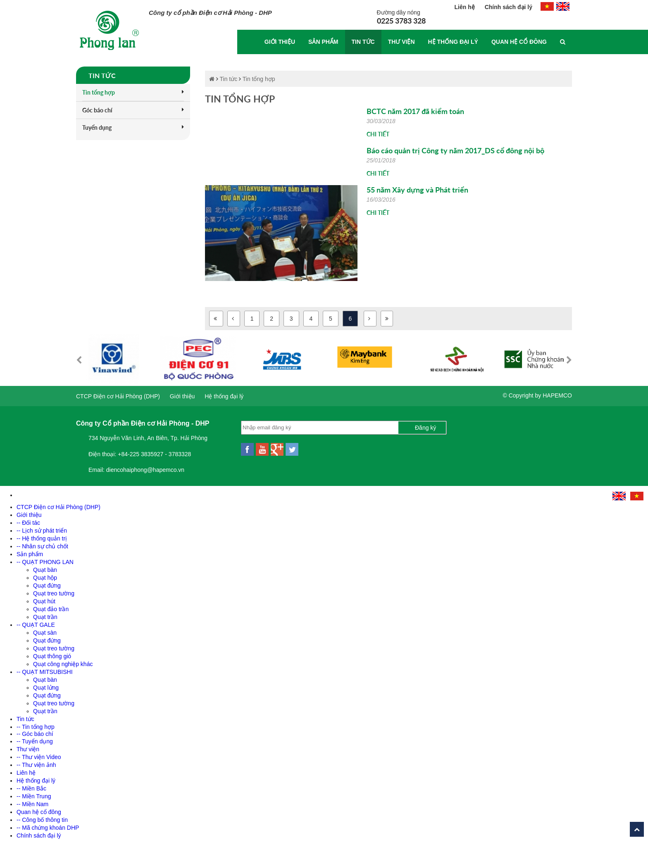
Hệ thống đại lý (453, 41)
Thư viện (401, 41)
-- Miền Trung (34, 796)
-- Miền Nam (32, 804)
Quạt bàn (45, 570)
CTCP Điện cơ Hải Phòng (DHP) (118, 396)
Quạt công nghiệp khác (63, 664)
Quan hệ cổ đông (519, 41)
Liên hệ (465, 7)
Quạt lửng (46, 687)
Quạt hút (44, 601)
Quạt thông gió (52, 656)
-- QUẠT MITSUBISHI (45, 672)
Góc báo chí (133, 110)
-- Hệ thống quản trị (42, 538)
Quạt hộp (45, 577)
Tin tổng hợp (133, 92)
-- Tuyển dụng (35, 741)
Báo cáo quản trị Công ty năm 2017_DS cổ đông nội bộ (455, 150)
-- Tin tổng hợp (36, 727)
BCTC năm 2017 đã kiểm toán (415, 111)
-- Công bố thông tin (42, 819)
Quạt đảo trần (51, 609)
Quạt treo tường (53, 593)
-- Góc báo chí (35, 734)
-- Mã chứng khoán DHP (48, 827)
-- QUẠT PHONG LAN (45, 562)
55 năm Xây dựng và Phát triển (417, 189)
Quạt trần (45, 617)
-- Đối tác (28, 522)
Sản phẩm (323, 41)
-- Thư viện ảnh (36, 765)
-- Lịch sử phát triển (42, 530)
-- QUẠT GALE (36, 624)
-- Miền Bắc (31, 788)
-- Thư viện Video (39, 757)
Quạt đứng (47, 585)
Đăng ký (425, 427)
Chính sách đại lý (508, 7)
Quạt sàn (45, 632)
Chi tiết (378, 134)
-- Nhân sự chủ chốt (42, 546)
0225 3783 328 (401, 20)
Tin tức (363, 41)
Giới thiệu (279, 41)
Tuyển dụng (133, 127)
